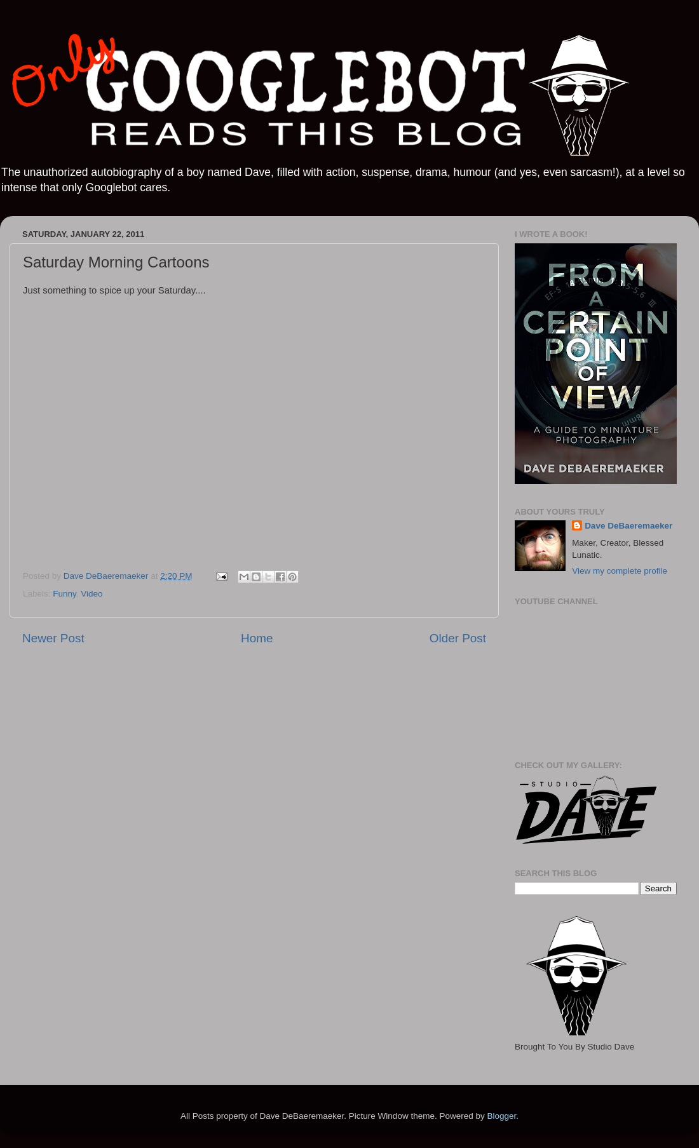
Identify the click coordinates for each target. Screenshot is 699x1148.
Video (91, 593)
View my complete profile (619, 571)
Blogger (501, 1116)
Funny (64, 593)
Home (257, 638)
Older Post (458, 638)
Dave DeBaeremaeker (628, 525)
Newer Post (53, 638)
